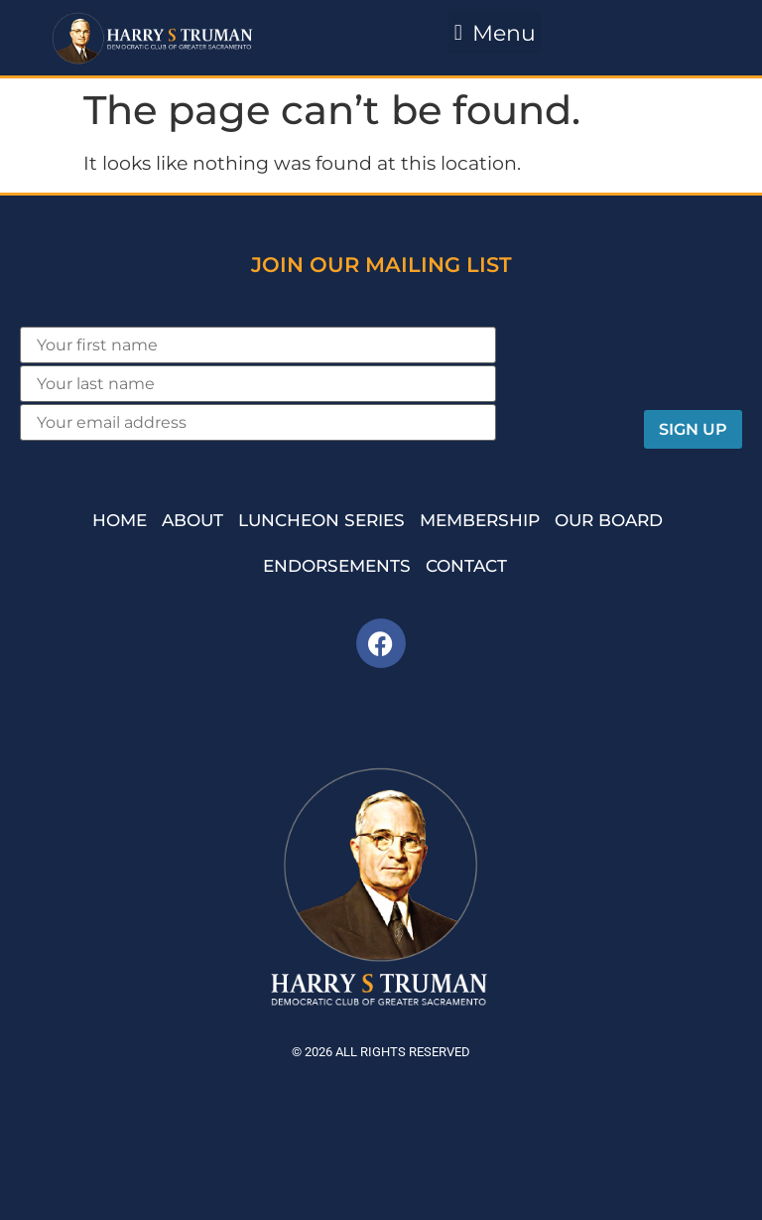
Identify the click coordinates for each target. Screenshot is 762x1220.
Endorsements (337, 566)
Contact (466, 566)
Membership (480, 520)
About (192, 520)
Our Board (609, 520)
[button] (494, 33)
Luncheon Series (321, 520)
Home (119, 520)
